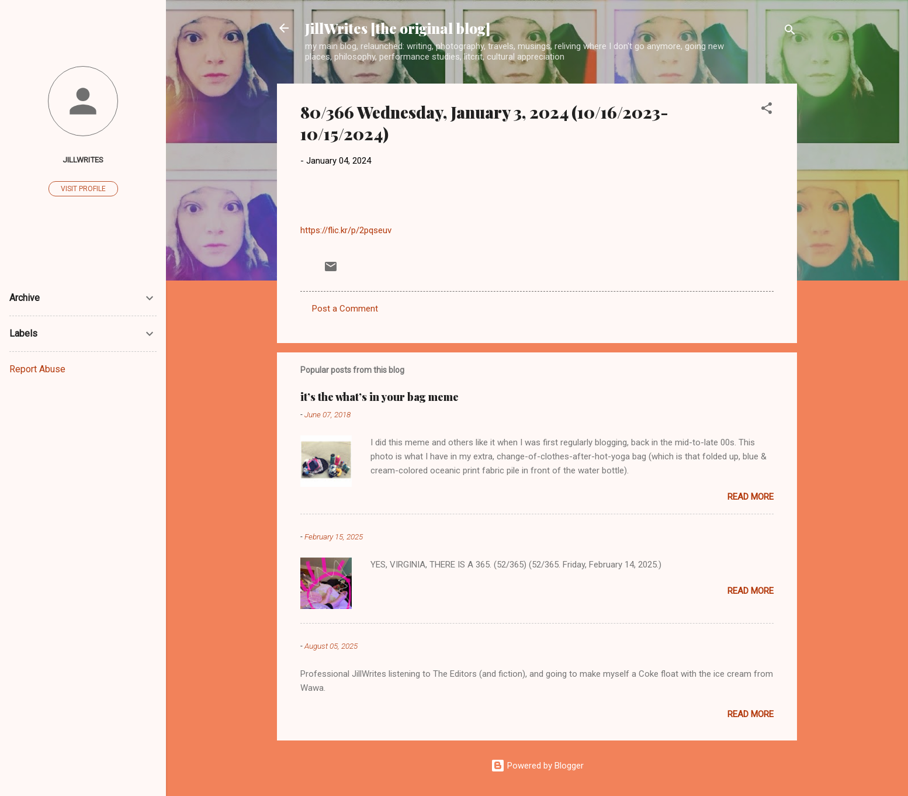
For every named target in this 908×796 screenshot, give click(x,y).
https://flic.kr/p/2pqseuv (345, 230)
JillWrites (83, 159)
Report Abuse (37, 369)
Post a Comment (345, 308)
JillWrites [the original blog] (397, 28)
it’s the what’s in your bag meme (379, 397)
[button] (767, 110)
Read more (750, 497)
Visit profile (83, 189)
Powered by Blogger (537, 765)
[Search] (790, 32)
